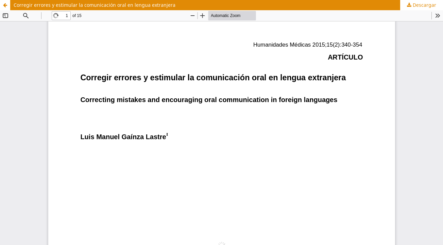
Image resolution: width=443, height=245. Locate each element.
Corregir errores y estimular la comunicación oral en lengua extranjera (94, 5)
